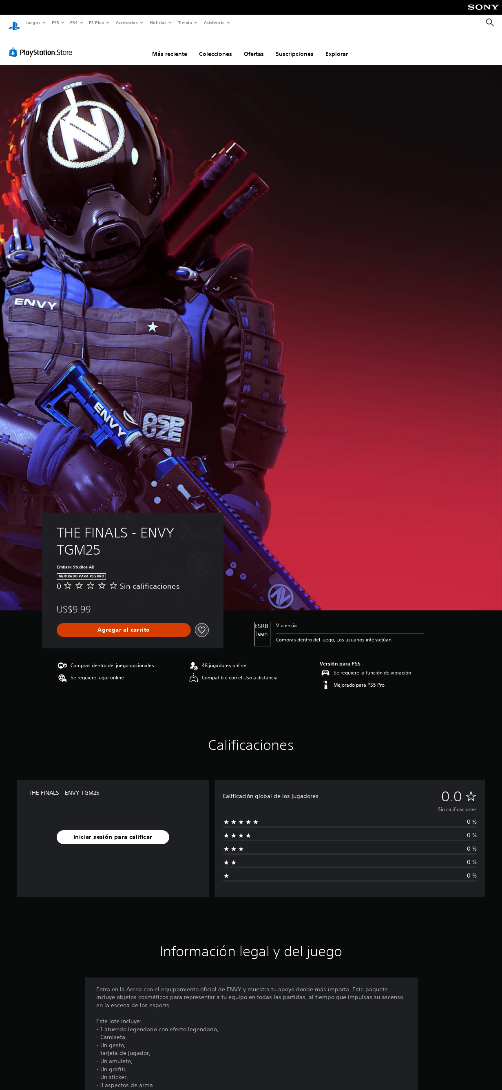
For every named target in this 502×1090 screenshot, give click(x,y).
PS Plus (96, 22)
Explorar (336, 46)
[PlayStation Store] (42, 44)
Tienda (185, 22)
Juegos (33, 22)
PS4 (74, 22)
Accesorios (127, 22)
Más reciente (169, 46)
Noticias (158, 22)
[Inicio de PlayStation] (14, 23)
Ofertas (254, 46)
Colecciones (215, 46)
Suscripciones (295, 46)
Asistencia (214, 22)
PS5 (56, 22)
